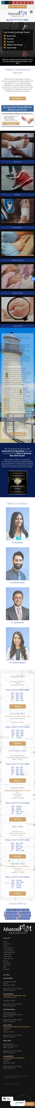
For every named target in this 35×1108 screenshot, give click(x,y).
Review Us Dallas (11, 918)
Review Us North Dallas (12, 916)
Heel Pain (10, 42)
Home (5, 941)
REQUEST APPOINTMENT (17, 7)
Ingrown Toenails (17, 294)
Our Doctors (7, 944)
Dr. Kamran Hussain (17, 583)
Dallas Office (7, 956)
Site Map (6, 1084)
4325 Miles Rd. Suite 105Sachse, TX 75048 (8, 1030)
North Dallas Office (9, 952)
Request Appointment (17, 436)
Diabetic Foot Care (17, 261)
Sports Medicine (17, 228)
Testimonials (7, 965)
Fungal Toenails (17, 326)
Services (5, 961)
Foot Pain (10, 39)
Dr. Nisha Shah (17, 543)
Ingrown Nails (11, 48)
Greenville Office (8, 950)
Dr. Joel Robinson (17, 623)
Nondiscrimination (14, 1084)
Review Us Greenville (25, 913)
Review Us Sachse (26, 916)
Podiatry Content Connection (11, 1077)
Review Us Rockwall (12, 913)
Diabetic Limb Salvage (15, 45)
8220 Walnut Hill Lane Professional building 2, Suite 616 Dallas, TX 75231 (13, 1014)
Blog (4, 967)
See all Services (17, 98)
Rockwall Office (8, 948)
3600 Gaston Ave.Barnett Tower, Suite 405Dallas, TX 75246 (10, 1045)
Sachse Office (8, 954)
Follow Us (17, 910)
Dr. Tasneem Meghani (17, 663)
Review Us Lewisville (24, 918)
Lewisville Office (8, 958)
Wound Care (11, 36)
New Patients (7, 963)
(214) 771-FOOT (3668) (18, 20)
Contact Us (6, 969)
